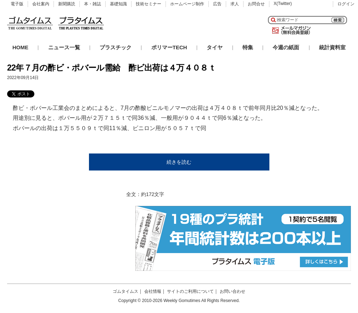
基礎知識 (118, 3)
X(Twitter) (283, 3)
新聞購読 (66, 3)
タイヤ (215, 47)
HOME (20, 47)
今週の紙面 (286, 47)
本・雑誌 (92, 3)
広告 (217, 3)
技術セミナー (148, 3)
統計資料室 (332, 47)
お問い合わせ (232, 291)
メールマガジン (290, 30)
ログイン (345, 3)
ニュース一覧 (64, 47)
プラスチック (116, 47)
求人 (234, 3)
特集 (247, 47)
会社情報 (152, 291)
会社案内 (40, 3)
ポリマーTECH (169, 47)
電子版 (17, 3)
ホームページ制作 (187, 3)
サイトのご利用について (190, 291)
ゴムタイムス (125, 291)
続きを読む (179, 162)
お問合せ (256, 3)
